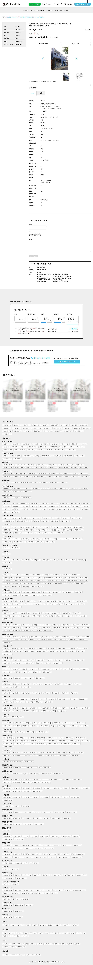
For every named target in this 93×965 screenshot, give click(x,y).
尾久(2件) (6, 884)
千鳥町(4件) (35, 782)
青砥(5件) (6, 773)
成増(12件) (17, 458)
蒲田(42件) (7, 491)
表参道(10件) (17, 672)
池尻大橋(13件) (59, 812)
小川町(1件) (63, 639)
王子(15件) (17, 488)
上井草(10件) (37, 604)
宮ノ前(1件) (18, 743)
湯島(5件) (48, 663)
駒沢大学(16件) (71, 812)
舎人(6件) (67, 890)
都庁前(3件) (38, 583)
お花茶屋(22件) (21, 878)
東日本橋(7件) (85, 708)
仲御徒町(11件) (29, 651)
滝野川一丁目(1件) (53, 743)
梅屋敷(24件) (18, 542)
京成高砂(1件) (19, 905)
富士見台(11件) (76, 518)
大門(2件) (62, 580)
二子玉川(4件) (8, 812)
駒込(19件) (7, 506)
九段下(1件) (76, 636)
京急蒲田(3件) (8, 824)
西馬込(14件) (64, 708)
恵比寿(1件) (60, 651)
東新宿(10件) (29, 467)
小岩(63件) (16, 627)
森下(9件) (15, 639)
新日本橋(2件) (8, 678)
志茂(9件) (35, 726)
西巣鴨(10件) (33, 447)
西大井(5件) (15, 548)
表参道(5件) (68, 684)
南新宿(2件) (35, 854)
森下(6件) (27, 577)
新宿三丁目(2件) (25, 527)
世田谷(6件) (7, 836)
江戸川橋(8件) (17, 476)
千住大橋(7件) (58, 875)
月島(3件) (59, 476)
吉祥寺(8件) (46, 627)
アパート (71, 933)
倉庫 (5, 936)
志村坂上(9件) (8, 449)
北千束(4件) (26, 788)
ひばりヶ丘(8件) (65, 521)
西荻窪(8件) (36, 627)
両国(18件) (85, 625)
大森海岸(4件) (66, 539)
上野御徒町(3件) (18, 580)
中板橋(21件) (45, 456)
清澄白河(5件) (37, 577)
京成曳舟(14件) (46, 773)
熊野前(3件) (18, 890)
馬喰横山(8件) (66, 636)
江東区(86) (74, 425)
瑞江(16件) (85, 636)
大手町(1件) (60, 533)
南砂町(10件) (52, 699)
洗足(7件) (35, 797)
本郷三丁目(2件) (18, 530)
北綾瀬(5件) (40, 660)
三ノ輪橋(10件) (8, 746)
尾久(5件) (15, 869)
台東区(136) (54, 425)
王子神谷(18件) (68, 723)
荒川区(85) (86, 428)
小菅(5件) (42, 752)
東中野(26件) (57, 627)
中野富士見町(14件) (21, 863)
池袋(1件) (6, 518)
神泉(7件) (15, 613)
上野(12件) (45, 503)
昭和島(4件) (30, 732)
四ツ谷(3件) (7, 630)
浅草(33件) (27, 672)
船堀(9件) (6, 639)
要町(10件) (70, 464)
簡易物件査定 (58, 10)
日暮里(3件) (15, 893)
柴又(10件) (29, 905)
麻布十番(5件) (80, 583)
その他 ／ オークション (21, 936)
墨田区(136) (64, 425)
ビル (5, 933)
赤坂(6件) (49, 660)
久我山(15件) (60, 616)
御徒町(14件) (35, 503)
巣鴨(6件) (23, 447)
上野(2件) (6, 669)
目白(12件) (43, 506)
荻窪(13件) (36, 527)
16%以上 (67, 925)
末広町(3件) (33, 669)
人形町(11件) (18, 651)
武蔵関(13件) (59, 604)
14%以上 (59, 925)
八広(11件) (15, 773)
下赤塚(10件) (7, 458)
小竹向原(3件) (26, 497)
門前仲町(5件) (28, 583)
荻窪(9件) (36, 625)
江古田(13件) (37, 518)
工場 (10, 936)
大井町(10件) (74, 488)
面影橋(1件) (69, 738)
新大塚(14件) (18, 533)
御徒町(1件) (53, 488)
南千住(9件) (55, 693)
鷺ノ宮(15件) (7, 604)
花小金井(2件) (16, 607)
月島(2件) (70, 583)
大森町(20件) (7, 542)
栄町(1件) (50, 738)
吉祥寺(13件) (7, 619)
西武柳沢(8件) (80, 604)
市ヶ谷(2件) (7, 636)
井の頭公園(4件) (81, 616)
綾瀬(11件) (39, 663)
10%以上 (42, 925)
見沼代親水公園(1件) (79, 890)
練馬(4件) (6, 497)
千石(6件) (15, 447)
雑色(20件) (40, 542)
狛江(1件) (26, 854)
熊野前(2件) (51, 740)
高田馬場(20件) (53, 506)
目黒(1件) (6, 444)
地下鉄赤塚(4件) (20, 464)
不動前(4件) (7, 797)
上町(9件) (75, 836)
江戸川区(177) (48, 431)
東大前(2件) (26, 726)
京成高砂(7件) (47, 875)
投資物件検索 (46, 4)
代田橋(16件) (28, 848)
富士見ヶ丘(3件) (48, 616)
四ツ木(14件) (57, 773)
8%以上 (27, 925)
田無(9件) (6, 607)
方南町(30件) (34, 863)
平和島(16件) (77, 539)
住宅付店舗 (18, 933)
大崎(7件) (43, 509)
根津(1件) (6, 660)
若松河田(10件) (52, 580)
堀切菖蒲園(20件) (9, 878)
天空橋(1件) (20, 732)
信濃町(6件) (37, 630)
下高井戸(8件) (67, 845)
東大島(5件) (73, 639)
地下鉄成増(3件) (8, 464)
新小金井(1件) (8, 917)
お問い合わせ (68, 4)
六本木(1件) (25, 575)
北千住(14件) (62, 648)
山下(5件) (34, 836)
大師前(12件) (17, 755)
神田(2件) (26, 592)
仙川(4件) (16, 845)
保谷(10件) (45, 521)
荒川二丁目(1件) (29, 743)
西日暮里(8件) (78, 660)
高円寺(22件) (67, 592)
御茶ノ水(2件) (78, 527)
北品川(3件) (16, 539)
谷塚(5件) (70, 752)
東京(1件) (6, 503)
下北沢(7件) (46, 613)
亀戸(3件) (38, 767)
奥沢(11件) (26, 797)
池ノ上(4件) (36, 613)
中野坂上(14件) (67, 527)
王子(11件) (16, 726)
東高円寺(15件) (67, 530)
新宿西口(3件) (30, 580)
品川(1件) (6, 554)
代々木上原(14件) (46, 854)
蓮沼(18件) (7, 782)
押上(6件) (33, 752)
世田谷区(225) (27, 428)
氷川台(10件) (43, 473)
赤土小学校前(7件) (51, 893)
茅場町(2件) (48, 702)
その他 (79, 933)
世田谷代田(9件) (76, 857)
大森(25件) (83, 488)
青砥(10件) (37, 875)
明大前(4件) (76, 613)
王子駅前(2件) (8, 743)
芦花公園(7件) (45, 845)
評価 (30, 232)
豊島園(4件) (48, 583)
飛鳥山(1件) (59, 738)
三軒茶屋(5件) (19, 839)
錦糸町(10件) (55, 625)
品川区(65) (83, 425)
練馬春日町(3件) (59, 583)
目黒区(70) (7, 428)
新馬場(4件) (26, 539)
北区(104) (77, 428)
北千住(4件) (36, 693)
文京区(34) (45, 425)
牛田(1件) (16, 752)
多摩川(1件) (7, 818)
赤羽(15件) (34, 482)
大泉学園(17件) (34, 521)
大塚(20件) (24, 506)
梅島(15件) (79, 752)
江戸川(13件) (27, 875)
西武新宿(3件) (8, 601)
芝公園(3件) (44, 444)
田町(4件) (76, 509)
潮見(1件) (6, 717)
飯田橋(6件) (16, 630)
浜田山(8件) (26, 616)
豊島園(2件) (54, 521)
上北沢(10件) (56, 845)
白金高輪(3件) (26, 444)
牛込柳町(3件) (17, 583)
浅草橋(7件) (74, 708)
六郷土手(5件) (50, 542)
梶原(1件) (33, 740)
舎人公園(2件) (8, 890)
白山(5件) (6, 447)
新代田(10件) (56, 613)
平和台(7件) (32, 473)
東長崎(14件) (26, 518)
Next (76, 58)
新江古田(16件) (36, 575)
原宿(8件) (6, 509)
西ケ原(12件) (84, 726)
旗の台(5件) (44, 779)
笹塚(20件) (77, 845)
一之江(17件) (55, 636)
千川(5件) (61, 464)
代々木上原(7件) (17, 660)
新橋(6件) (6, 512)
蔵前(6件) (34, 711)
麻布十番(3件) (8, 723)
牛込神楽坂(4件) (8, 577)
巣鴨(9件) (16, 506)
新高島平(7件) (59, 449)
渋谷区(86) (37, 428)
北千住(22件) (18, 761)
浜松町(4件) (85, 509)
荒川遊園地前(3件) (22, 740)
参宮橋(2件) (7, 854)
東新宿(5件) (46, 575)
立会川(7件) (55, 539)
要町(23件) (73, 473)
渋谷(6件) (6, 560)
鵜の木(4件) (16, 818)
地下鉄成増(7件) (8, 473)
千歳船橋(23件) (18, 857)
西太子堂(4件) (44, 836)
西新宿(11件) (46, 527)
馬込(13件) (62, 711)
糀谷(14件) (18, 824)
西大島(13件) (44, 636)
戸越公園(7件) (37, 791)
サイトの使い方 (57, 4)
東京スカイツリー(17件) (62, 755)
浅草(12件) (75, 755)
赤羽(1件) (6, 548)
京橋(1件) (15, 669)
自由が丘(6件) (75, 788)
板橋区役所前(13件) (55, 447)
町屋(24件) (7, 663)
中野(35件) (16, 595)
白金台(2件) (15, 444)
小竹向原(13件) (53, 473)
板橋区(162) (7, 431)
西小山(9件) (44, 797)
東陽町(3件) (62, 699)
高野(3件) (48, 890)
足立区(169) (27, 431)
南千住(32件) (7, 654)
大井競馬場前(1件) (42, 732)
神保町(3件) (7, 684)
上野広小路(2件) (45, 669)
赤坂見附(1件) (8, 533)
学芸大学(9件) (47, 560)
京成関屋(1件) (8, 875)
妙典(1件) (15, 699)
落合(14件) (39, 702)
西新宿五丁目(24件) (37, 586)
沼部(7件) (66, 818)
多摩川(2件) (16, 797)
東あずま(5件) (8, 767)
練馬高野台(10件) (9, 521)
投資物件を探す (27, 10)
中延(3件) (65, 788)
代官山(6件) (15, 560)
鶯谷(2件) (44, 488)
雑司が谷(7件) (8, 467)
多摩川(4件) (7, 563)
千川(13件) (64, 473)
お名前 (30, 224)
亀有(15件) (24, 899)
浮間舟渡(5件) (54, 482)
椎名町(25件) (16, 518)
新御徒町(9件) (41, 580)
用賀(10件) (28, 812)
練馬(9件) (19, 577)
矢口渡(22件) (45, 818)
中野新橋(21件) (8, 863)
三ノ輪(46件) (7, 651)
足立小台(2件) (58, 890)
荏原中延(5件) (77, 779)
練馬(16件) (66, 518)
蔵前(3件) (66, 575)
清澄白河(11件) (37, 684)
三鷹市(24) (58, 431)
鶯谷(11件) (54, 503)
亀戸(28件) (66, 627)
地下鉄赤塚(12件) (21, 473)
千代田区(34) (7, 425)
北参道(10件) (52, 467)
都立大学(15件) (58, 560)
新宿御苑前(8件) (30, 530)
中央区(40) (17, 425)
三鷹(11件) (76, 627)
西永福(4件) (16, 616)
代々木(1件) (7, 583)
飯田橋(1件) (27, 476)
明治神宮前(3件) (28, 663)
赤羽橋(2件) (7, 580)
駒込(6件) (53, 726)
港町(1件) (6, 830)
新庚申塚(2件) (41, 743)
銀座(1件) (38, 533)
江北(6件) (6, 893)
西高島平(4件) (70, 449)
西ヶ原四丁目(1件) (9, 738)
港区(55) (26, 425)
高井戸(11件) (37, 616)
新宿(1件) (26, 586)
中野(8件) (42, 699)
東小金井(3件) (36, 592)
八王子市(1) (7, 434)
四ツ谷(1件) (44, 726)
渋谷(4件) (6, 613)
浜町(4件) (16, 636)
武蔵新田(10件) (56, 818)
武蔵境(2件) (18, 917)
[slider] (14, 322)
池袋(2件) (6, 482)
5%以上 (6, 925)
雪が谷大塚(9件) (65, 779)
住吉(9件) (17, 687)
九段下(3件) (58, 684)
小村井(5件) (18, 767)
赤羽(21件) (16, 491)
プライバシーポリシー (17, 954)
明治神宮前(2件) (64, 467)
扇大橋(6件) (38, 890)
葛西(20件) (33, 699)
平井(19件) (7, 627)
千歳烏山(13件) (17, 848)
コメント (31, 239)
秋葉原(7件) (51, 648)
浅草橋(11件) (48, 630)
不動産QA (49, 10)
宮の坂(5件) (66, 836)
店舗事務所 (54, 933)
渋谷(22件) (15, 509)
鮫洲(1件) (47, 539)
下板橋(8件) (26, 456)
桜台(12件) (47, 518)
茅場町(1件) (79, 651)
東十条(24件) (7, 488)
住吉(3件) (42, 639)
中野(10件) (45, 625)
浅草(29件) (65, 693)
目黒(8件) (35, 509)
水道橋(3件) (65, 625)
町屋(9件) (17, 875)
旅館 (26, 933)
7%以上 (20, 925)
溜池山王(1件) (83, 669)
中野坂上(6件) (16, 586)
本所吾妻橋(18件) (44, 708)
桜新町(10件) (18, 812)
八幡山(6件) (7, 845)
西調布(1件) (25, 845)
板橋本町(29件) (68, 447)
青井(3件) (74, 693)
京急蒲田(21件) (29, 542)
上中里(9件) (26, 488)
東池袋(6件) (83, 473)
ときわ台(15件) (56, 456)
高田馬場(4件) (19, 601)
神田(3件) (55, 669)
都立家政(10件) (81, 601)
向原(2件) (31, 738)
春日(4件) (83, 444)
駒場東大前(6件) (25, 613)
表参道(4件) (58, 660)
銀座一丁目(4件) (39, 476)
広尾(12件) (70, 651)
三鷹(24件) (7, 595)
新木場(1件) (16, 806)
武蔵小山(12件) (55, 797)
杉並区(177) (57, 428)
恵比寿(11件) (25, 509)
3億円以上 (6, 944)
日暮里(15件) (64, 503)
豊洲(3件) (67, 476)
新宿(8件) (76, 506)
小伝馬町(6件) (41, 651)
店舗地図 (45, 362)
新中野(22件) (79, 530)
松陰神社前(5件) (55, 836)
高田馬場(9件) (8, 702)
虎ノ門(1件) (7, 672)
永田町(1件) (16, 684)
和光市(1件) (83, 467)
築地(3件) (23, 648)
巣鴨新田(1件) (41, 738)
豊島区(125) (67, 428)
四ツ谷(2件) (56, 592)
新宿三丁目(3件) (41, 467)
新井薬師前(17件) (51, 601)
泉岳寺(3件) (7, 539)
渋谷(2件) (74, 467)
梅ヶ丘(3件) (57, 854)
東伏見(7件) (69, 604)
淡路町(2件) (7, 530)
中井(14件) (39, 601)
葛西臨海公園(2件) (17, 717)
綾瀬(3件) (16, 899)
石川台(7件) (45, 782)
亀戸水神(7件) (28, 767)
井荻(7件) (27, 604)
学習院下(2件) (21, 738)
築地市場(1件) (73, 577)
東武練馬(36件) (79, 456)
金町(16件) (7, 899)
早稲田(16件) (18, 702)
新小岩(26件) (27, 625)
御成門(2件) (54, 444)
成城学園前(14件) (41, 857)
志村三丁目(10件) (20, 449)
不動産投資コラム (39, 10)
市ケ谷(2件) (85, 476)
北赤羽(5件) (43, 482)
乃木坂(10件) (57, 663)
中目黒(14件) (26, 560)
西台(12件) (39, 449)
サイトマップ (36, 954)
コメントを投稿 (33, 256)
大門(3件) (16, 708)
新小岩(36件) (18, 678)
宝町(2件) (33, 708)
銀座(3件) (73, 669)
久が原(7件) (26, 779)
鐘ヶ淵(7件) (61, 752)
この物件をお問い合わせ (68, 361)
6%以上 (13, 925)
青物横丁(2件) (37, 539)
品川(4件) (52, 509)
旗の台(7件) (36, 788)
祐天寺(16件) (36, 560)
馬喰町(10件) (29, 678)
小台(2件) (42, 740)
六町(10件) (46, 693)
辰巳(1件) (76, 476)
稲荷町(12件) (47, 672)
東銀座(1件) (7, 711)
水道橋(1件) (74, 444)
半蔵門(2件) (26, 684)
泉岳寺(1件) (7, 708)
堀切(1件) (25, 752)
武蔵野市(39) (68, 431)
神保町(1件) (64, 444)
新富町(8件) (49, 476)
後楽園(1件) (28, 533)
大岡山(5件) (46, 788)
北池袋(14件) (16, 456)
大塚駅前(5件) (65, 743)
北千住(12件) (17, 663)
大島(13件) (25, 636)
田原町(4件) (36, 672)
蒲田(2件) (36, 818)
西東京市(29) (79, 431)
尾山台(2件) (7, 788)
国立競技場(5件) (48, 577)
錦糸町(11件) (48, 684)
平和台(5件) (31, 464)
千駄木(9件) (68, 660)
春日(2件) (6, 575)
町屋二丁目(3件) (80, 738)
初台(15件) (7, 848)
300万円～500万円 (9, 947)
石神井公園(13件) (22, 521)
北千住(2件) (7, 752)
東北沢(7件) (80, 854)
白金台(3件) (18, 723)
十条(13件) (24, 482)
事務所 (46, 933)
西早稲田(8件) (19, 467)
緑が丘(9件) (26, 791)
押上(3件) (24, 773)
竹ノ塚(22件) (38, 755)
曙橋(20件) (34, 636)
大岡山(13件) (75, 797)
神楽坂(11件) (29, 702)
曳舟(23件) (7, 755)
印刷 (88, 30)
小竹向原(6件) (52, 464)
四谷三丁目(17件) (43, 530)
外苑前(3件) (64, 669)
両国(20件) (83, 580)
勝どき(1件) (56, 575)
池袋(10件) (80, 464)
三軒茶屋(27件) (47, 812)
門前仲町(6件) (72, 699)
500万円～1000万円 (73, 944)
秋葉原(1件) (63, 488)
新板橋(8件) (43, 447)
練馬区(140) (17, 431)
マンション (63, 933)
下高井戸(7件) (8, 839)
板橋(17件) (15, 482)
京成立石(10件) (34, 773)
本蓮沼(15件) (79, 447)
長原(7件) (36, 779)
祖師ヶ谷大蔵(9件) (63, 857)
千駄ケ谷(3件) (26, 627)
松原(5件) (25, 836)
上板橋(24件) (68, 456)
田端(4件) (36, 488)
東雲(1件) (26, 806)
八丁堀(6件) (51, 651)
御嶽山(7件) (16, 782)
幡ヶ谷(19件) (49, 848)
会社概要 (6, 954)
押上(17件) (52, 711)
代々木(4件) (84, 506)
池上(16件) (54, 779)
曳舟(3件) (47, 767)
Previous (43, 58)
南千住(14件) (7, 761)
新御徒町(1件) (26, 693)
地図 (28, 954)
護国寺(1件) (7, 476)
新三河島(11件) (69, 875)
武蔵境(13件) (77, 592)
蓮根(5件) (30, 449)
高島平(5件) (49, 449)
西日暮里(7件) (28, 890)
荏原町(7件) (16, 791)
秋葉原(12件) (24, 503)
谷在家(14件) (26, 893)
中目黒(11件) (72, 648)
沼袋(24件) (62, 601)
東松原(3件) (66, 613)
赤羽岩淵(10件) (79, 723)
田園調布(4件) (82, 560)
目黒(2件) (65, 797)
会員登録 (67, 10)
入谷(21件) (42, 648)
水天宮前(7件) (8, 687)
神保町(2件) (82, 639)
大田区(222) (16, 428)
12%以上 (51, 925)
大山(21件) (35, 456)
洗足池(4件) (26, 782)
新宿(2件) (15, 527)
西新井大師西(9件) (37, 893)
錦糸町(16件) (40, 678)
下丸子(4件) (26, 818)
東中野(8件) (74, 575)
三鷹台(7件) (69, 616)
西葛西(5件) (24, 699)
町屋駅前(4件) (61, 740)
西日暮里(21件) (75, 503)
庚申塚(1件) (75, 743)
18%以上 (75, 925)
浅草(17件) (43, 711)
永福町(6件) (7, 616)
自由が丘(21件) (70, 560)
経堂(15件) (52, 857)
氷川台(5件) (41, 464)
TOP (3, 17)
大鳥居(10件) (39, 824)
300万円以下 (21, 947)
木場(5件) (6, 699)
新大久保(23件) (65, 506)
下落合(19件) (29, 601)
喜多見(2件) (16, 854)
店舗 (40, 933)
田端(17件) (86, 503)
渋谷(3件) (37, 812)
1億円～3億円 (16, 944)
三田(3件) (25, 708)
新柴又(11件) (18, 911)
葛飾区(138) (37, 431)
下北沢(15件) (7, 857)
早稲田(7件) (85, 740)
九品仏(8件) (55, 788)
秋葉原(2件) (85, 627)
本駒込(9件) (7, 726)
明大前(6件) (38, 848)
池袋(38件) (34, 506)
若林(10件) (16, 836)
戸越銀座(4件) (8, 779)
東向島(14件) (51, 752)
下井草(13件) (18, 604)
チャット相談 (34, 4)
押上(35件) (26, 687)
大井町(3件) (85, 788)
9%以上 (35, 925)
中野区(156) (47, 428)
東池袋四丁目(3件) (74, 740)
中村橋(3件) (56, 518)
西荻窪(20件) (46, 592)
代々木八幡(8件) (69, 854)
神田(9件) (15, 503)
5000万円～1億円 (28, 944)
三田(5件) (36, 444)
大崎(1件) (63, 482)
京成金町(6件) (8, 905)
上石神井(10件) (48, 604)
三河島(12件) (28, 761)
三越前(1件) (24, 669)
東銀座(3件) (32, 648)
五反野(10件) (48, 755)
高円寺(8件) (16, 625)
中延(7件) (16, 711)
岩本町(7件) (7, 642)
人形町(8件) (25, 711)
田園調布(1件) (8, 800)
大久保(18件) (76, 625)
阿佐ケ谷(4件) (27, 630)
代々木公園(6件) (29, 660)
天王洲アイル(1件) (9, 732)
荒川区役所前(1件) (9, 740)
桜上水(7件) (35, 845)
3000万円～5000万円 (42, 944)
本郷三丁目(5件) (73, 580)
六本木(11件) (83, 648)
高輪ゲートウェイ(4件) (64, 509)
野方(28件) (71, 601)
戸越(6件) (55, 708)
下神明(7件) (16, 788)
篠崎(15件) (33, 639)
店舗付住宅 (33, 933)
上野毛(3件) (7, 791)
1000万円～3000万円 (58, 944)
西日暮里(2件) (26, 491)
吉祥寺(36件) (47, 595)
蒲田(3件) (17, 779)
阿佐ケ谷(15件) (36, 595)
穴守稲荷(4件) (28, 824)
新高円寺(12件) (55, 530)
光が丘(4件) (15, 575)
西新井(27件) (27, 755)
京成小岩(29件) (81, 875)
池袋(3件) (6, 456)
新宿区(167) (35, 425)
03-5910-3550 (41, 267)
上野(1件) (6, 648)
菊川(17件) (24, 639)
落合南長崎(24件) (61, 577)
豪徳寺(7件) (29, 857)
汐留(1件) (6, 586)
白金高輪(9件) (47, 723)
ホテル (11, 933)
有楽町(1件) (15, 512)
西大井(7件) (7, 569)
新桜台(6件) (15, 497)
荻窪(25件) (25, 595)
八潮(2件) (16, 693)
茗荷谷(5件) (56, 527)
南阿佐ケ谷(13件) (48, 533)
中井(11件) (83, 577)
